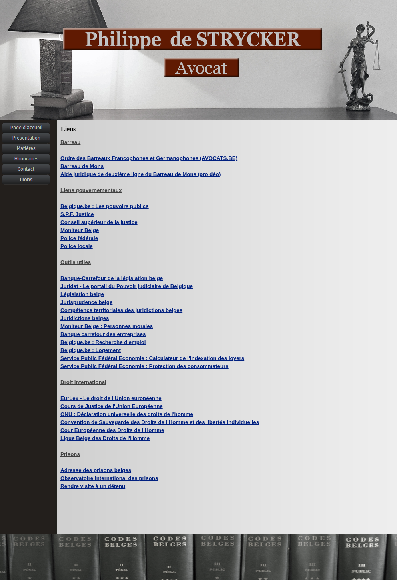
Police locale (76, 246)
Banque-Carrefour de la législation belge (111, 278)
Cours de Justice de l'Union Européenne (111, 406)
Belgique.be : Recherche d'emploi (103, 342)
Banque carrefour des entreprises (103, 334)
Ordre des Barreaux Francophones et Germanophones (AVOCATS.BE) (148, 158)
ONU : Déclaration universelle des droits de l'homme (126, 414)
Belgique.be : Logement (90, 350)
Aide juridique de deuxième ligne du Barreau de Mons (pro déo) (140, 174)
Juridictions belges (84, 318)
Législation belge (82, 294)
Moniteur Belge (79, 230)
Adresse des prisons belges (95, 470)
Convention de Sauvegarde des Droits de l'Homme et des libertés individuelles (159, 422)
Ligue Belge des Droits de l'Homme (105, 438)
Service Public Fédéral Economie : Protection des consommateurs (144, 366)
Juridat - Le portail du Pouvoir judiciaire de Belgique (126, 286)
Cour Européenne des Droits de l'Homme (112, 430)
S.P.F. (77, 214)
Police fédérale (79, 238)
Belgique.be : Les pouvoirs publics (104, 206)
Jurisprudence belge (86, 302)
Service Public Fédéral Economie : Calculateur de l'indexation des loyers (152, 358)
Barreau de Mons (82, 166)
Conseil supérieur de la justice (99, 222)
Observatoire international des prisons (109, 478)
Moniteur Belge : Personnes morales (106, 326)
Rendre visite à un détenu (92, 486)
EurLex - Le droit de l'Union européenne (111, 398)
